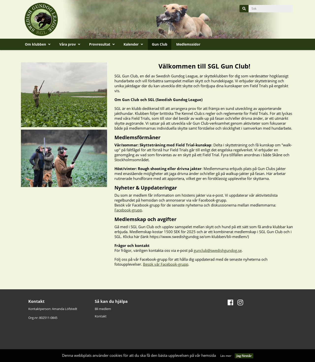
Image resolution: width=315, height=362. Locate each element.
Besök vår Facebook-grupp (165, 264)
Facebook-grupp (128, 209)
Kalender (133, 44)
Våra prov (69, 44)
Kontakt (101, 316)
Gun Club (159, 44)
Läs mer (225, 356)
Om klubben (37, 44)
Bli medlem (103, 309)
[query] (271, 8)
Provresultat (102, 44)
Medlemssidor (188, 44)
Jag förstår (244, 356)
